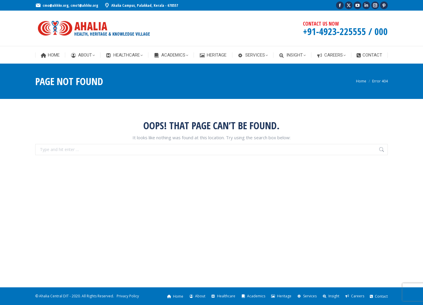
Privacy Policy (128, 296)
